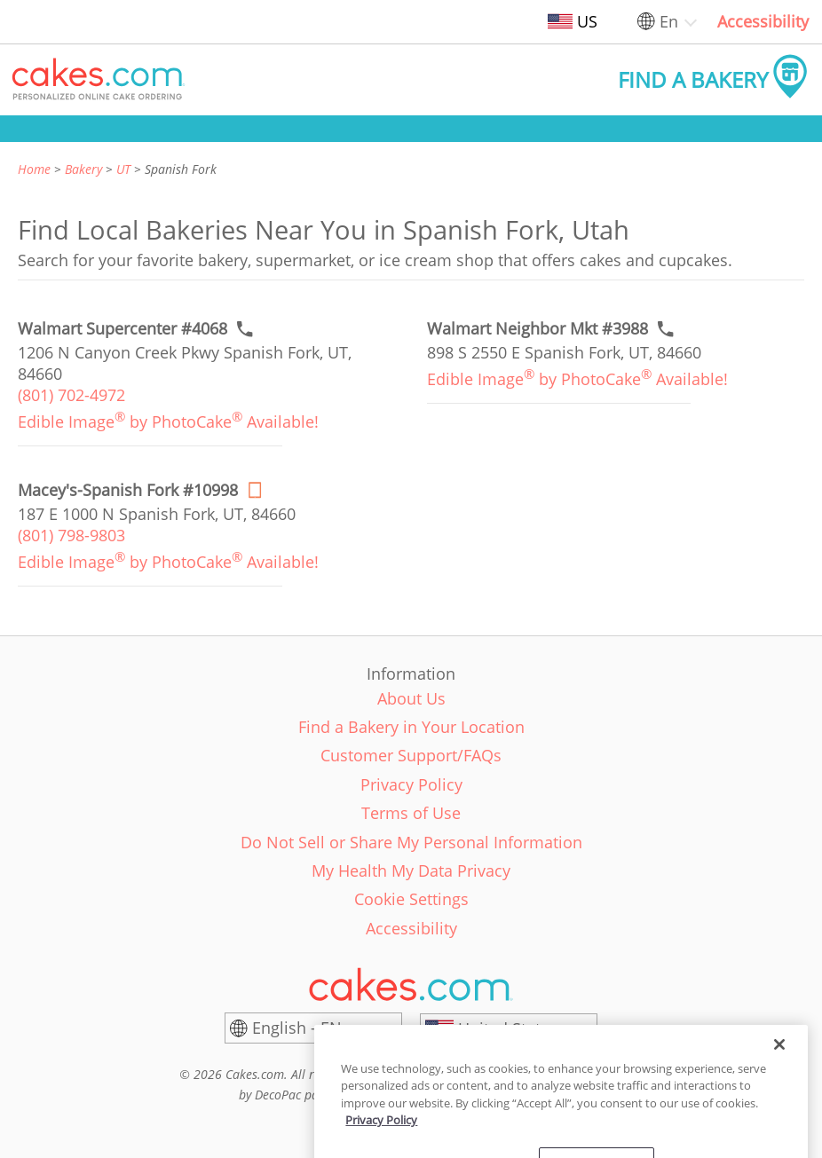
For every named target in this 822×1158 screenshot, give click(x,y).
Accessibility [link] (763, 21)
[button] (98, 80)
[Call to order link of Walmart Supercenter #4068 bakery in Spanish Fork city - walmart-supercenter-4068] (122, 329)
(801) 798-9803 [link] (71, 535)
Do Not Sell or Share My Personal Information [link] (411, 842)
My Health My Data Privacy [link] (411, 870)
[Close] (779, 1110)
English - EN (297, 1027)
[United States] (509, 1028)
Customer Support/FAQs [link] (411, 755)
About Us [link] (411, 698)
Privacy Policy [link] (411, 784)
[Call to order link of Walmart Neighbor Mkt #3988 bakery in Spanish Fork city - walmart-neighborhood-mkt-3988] (537, 329)
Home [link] (34, 169)
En (669, 21)
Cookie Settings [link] (411, 899)
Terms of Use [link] (411, 812)
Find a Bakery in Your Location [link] (411, 726)
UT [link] (123, 169)
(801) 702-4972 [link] (71, 395)
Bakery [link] (83, 169)
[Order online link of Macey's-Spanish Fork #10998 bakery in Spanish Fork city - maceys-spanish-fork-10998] (128, 490)
